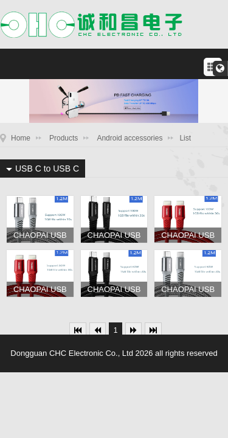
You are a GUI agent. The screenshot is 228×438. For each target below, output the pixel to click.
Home (20, 138)
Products (63, 138)
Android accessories (129, 138)
